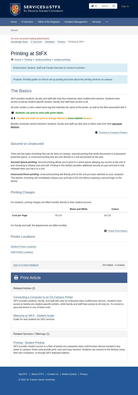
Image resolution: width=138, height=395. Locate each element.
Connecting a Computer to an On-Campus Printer (43, 297)
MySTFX (23, 374)
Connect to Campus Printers (113, 132)
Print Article (27, 277)
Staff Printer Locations (22, 252)
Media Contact (69, 374)
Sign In (125, 6)
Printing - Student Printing (28, 342)
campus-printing (62, 59)
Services (96, 22)
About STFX (37, 374)
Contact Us (52, 374)
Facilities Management (76, 22)
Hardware (50, 41)
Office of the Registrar (49, 22)
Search (15, 30)
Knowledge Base (19, 41)
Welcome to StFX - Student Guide (33, 315)
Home (14, 22)
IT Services (27, 22)
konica (18, 59)
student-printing (43, 59)
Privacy (84, 374)
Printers (61, 41)
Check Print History (117, 231)
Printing (28, 59)
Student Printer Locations (23, 246)
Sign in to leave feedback (26, 265)
